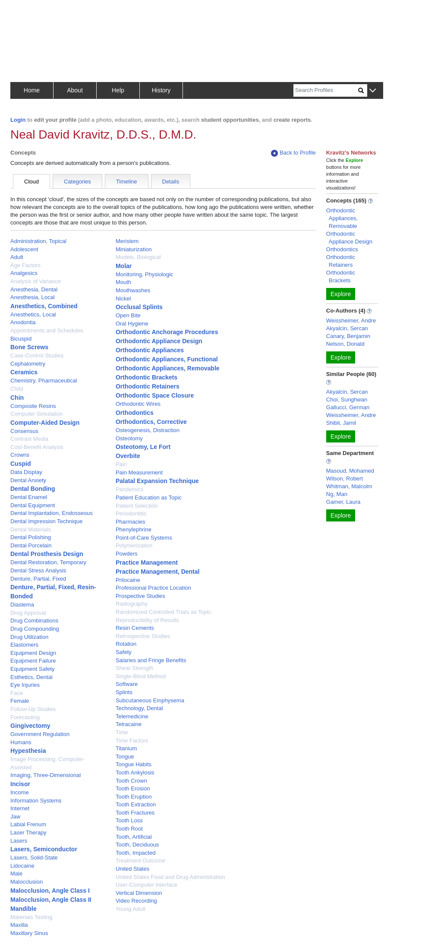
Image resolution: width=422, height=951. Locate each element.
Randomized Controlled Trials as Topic (163, 612)
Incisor (20, 783)
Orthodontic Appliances (150, 350)
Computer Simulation (36, 414)
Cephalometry (27, 363)
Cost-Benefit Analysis (36, 447)
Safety (124, 652)
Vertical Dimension (139, 893)
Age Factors (25, 265)
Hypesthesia (28, 750)
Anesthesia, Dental (33, 289)
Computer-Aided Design (44, 422)
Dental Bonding (32, 488)
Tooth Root (129, 828)
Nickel (123, 298)
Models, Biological (138, 257)
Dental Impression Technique (46, 521)
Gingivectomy (30, 725)
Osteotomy (129, 438)
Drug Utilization (29, 637)
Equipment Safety (32, 669)
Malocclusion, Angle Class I (50, 890)
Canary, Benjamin (348, 336)
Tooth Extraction (136, 804)
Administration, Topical (38, 241)
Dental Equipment (32, 505)
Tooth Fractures (135, 812)
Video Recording (136, 900)
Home (32, 90)
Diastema (22, 604)
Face (16, 693)
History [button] (161, 90)
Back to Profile (293, 153)
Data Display (26, 472)
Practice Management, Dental (158, 571)
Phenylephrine (133, 529)
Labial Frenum (28, 824)
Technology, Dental (139, 708)
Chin (17, 397)
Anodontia (23, 322)
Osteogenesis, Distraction (148, 430)
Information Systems (36, 800)
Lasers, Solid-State (34, 857)
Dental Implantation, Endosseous (51, 513)
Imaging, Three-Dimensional (45, 775)
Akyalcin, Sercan (347, 328)
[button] (372, 91)
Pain (121, 464)
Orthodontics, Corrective (151, 421)
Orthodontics (135, 412)
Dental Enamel (28, 497)
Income (19, 792)
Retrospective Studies (143, 636)
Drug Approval (28, 613)
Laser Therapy (28, 832)
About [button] (75, 90)
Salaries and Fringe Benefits (151, 660)
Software (127, 684)
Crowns (19, 455)
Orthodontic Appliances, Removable (168, 368)
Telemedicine (132, 716)
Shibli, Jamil (341, 423)
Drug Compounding (34, 629)
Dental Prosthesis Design (46, 553)
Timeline (126, 181)
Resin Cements (135, 628)
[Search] (325, 90)
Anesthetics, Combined (44, 306)
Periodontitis (131, 513)
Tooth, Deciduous (137, 844)
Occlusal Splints (139, 306)
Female (19, 701)
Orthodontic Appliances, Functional (167, 359)
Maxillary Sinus (29, 933)
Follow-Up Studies (33, 709)
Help (118, 90)
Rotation (126, 644)
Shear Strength (134, 668)
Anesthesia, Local (32, 297)
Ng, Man (336, 494)
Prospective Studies (140, 596)
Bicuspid (20, 338)
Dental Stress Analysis (38, 570)
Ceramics (24, 372)
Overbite (128, 455)
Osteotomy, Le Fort (143, 446)
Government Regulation (39, 734)
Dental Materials (30, 529)
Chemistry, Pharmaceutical (43, 380)
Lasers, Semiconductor (43, 849)
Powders (127, 553)
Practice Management (147, 562)
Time (122, 732)
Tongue (125, 756)
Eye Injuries (25, 685)
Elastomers (24, 644)
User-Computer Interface (146, 884)
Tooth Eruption (134, 796)
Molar (124, 265)
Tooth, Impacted (136, 853)
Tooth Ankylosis (135, 772)
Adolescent (24, 249)
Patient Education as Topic (149, 497)
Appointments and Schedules (46, 330)
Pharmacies (130, 521)
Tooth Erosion (133, 788)
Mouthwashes (133, 290)
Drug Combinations (34, 620)
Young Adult (130, 909)
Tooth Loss (129, 820)
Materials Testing (31, 917)
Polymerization (134, 545)
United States (132, 869)
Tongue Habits (133, 764)
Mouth (123, 282)
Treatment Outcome (140, 860)
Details (171, 181)
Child (16, 388)
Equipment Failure (33, 660)
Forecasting (25, 717)
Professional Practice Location (153, 588)
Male (16, 873)
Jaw (15, 816)
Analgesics (24, 273)
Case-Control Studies (37, 355)
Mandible (23, 908)
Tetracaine (129, 724)
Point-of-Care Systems (144, 537)
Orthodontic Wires (138, 404)
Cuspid (20, 463)
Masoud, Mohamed (350, 471)
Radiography (132, 603)
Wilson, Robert (344, 478)
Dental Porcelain (30, 545)
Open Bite (128, 315)
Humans (20, 742)
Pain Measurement (139, 472)
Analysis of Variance (35, 281)
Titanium (126, 748)
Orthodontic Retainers (148, 386)
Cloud (31, 181)
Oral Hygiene (132, 323)
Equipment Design (33, 653)
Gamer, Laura (343, 502)
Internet (19, 808)
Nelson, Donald (345, 344)
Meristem (127, 241)
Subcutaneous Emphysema (150, 700)
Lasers (18, 840)
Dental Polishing (30, 537)
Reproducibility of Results (147, 620)
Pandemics (129, 489)
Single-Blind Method (141, 676)
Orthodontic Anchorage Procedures (167, 332)
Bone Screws (29, 347)
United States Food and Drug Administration (170, 877)
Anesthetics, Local (33, 314)
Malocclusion (26, 881)
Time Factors (132, 740)
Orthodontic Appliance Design (159, 341)
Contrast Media (29, 439)
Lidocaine (22, 866)
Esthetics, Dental (31, 677)
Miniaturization (134, 249)
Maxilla (19, 925)
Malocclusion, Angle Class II (50, 899)
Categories (77, 181)
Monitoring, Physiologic (144, 274)
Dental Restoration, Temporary (48, 562)
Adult (16, 257)
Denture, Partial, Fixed (38, 578)
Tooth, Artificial (134, 837)
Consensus (24, 431)
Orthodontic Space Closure (155, 395)
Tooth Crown (131, 780)
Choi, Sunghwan (346, 399)
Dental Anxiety (28, 480)
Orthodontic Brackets (146, 377)
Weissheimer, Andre (351, 320)
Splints (124, 692)
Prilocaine (128, 580)
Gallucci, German (347, 407)
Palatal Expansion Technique (157, 480)
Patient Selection (137, 505)
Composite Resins (33, 406)
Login (17, 120)
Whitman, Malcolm (349, 486)
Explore (341, 294)
